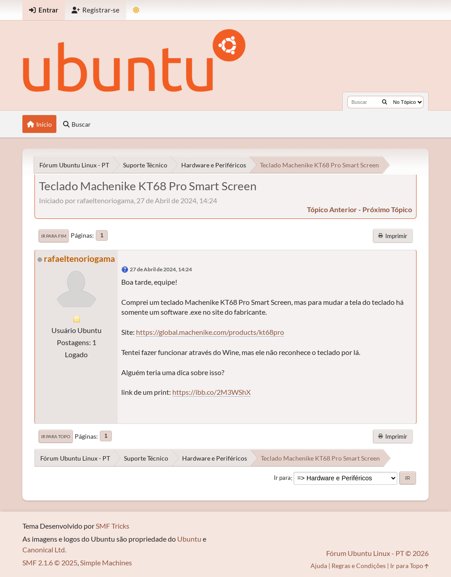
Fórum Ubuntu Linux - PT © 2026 (377, 553)
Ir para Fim (53, 236)
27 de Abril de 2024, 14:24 (161, 269)
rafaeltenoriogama (79, 258)
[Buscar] (384, 102)
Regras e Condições (359, 565)
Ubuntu (189, 538)
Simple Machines (106, 562)
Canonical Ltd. (44, 549)
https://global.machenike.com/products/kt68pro (210, 332)
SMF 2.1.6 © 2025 (49, 562)
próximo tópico (387, 209)
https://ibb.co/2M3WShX (211, 392)
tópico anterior (332, 209)
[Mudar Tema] (136, 10)
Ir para (282, 478)
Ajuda (319, 565)
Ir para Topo (55, 436)
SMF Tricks (112, 525)
